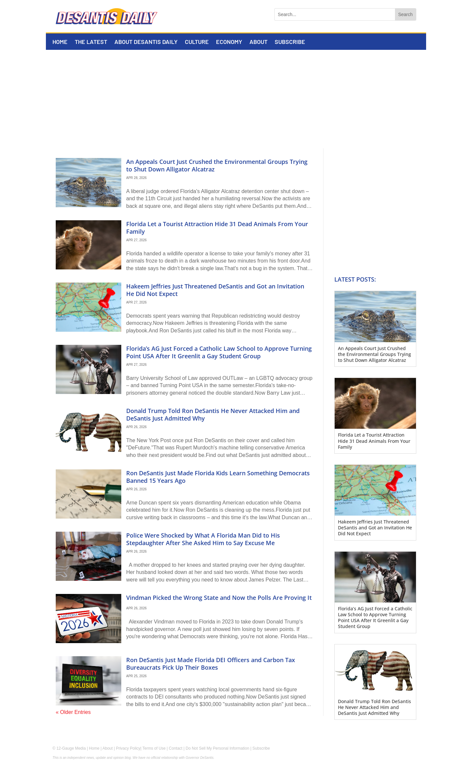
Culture (197, 42)
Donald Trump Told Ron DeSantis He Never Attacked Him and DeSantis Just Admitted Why (213, 414)
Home (60, 42)
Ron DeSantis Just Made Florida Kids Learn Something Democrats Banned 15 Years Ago (218, 476)
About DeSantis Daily (146, 42)
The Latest (91, 42)
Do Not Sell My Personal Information (217, 748)
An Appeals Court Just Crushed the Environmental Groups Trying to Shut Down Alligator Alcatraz (216, 165)
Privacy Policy (128, 748)
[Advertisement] (236, 99)
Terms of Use (154, 748)
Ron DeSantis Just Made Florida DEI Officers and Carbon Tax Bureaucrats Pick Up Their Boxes (210, 663)
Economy (229, 42)
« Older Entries (73, 712)
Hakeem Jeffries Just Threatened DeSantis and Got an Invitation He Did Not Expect (215, 290)
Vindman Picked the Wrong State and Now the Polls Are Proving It (219, 597)
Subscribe (290, 42)
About (258, 42)
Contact (175, 748)
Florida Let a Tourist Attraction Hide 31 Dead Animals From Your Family (217, 227)
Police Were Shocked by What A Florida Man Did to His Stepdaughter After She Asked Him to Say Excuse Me (203, 539)
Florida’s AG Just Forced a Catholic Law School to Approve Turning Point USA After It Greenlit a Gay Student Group (219, 352)
